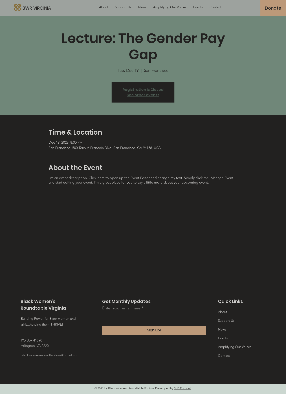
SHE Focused (182, 388)
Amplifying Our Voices (234, 347)
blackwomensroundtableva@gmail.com (50, 355)
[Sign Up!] (154, 330)
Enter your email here (121, 308)
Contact (224, 355)
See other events (143, 95)
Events (223, 338)
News (222, 329)
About (222, 312)
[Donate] (273, 8)
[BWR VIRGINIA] (58, 8)
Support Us (226, 320)
